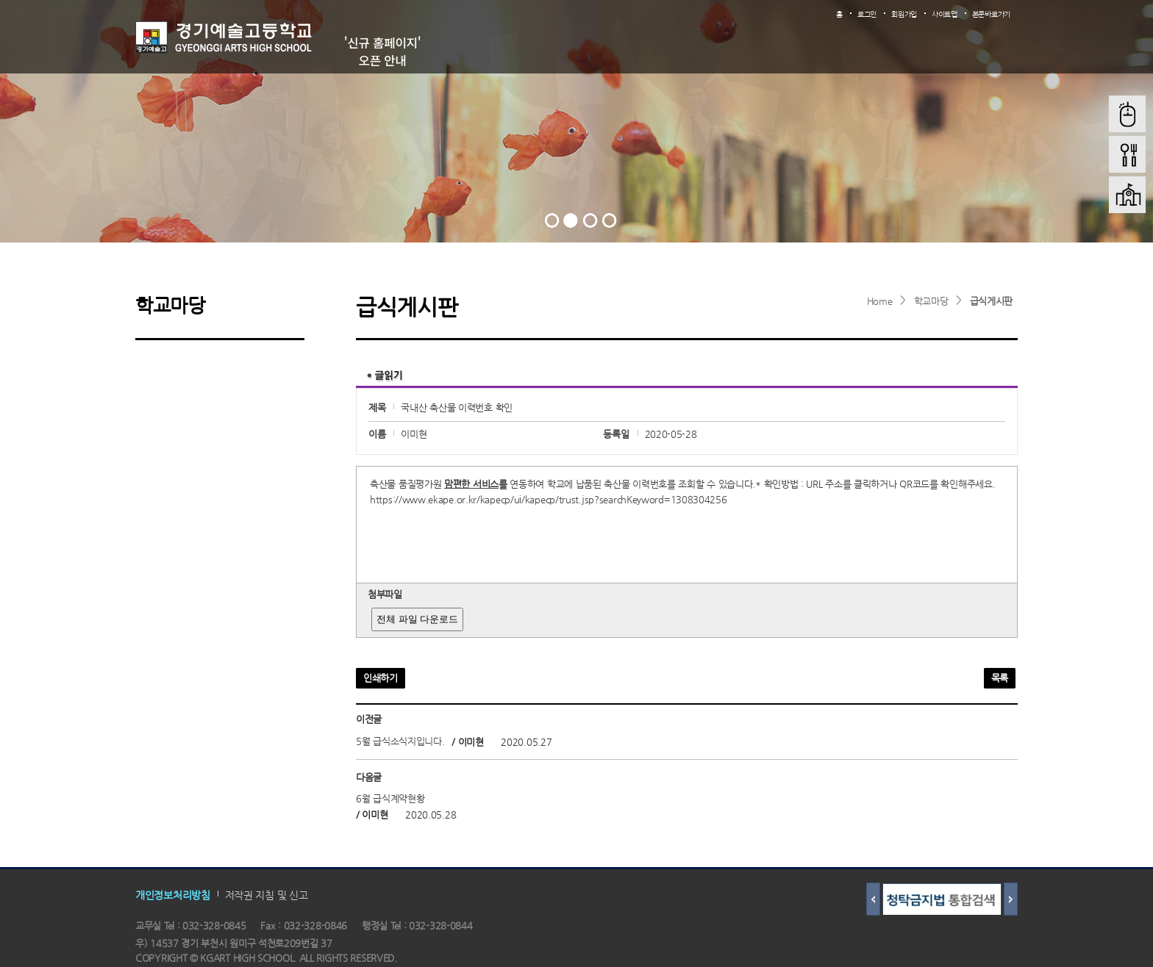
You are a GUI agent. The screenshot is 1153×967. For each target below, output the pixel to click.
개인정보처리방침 (172, 894)
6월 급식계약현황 (390, 799)
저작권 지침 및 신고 (266, 894)
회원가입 (904, 14)
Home (880, 300)
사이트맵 (944, 14)
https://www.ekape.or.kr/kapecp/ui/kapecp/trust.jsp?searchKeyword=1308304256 (548, 499)
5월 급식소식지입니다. (400, 741)
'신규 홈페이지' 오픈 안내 (382, 51)
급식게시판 (991, 300)
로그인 (867, 14)
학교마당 (931, 300)
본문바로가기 (991, 14)
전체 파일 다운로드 (417, 619)
